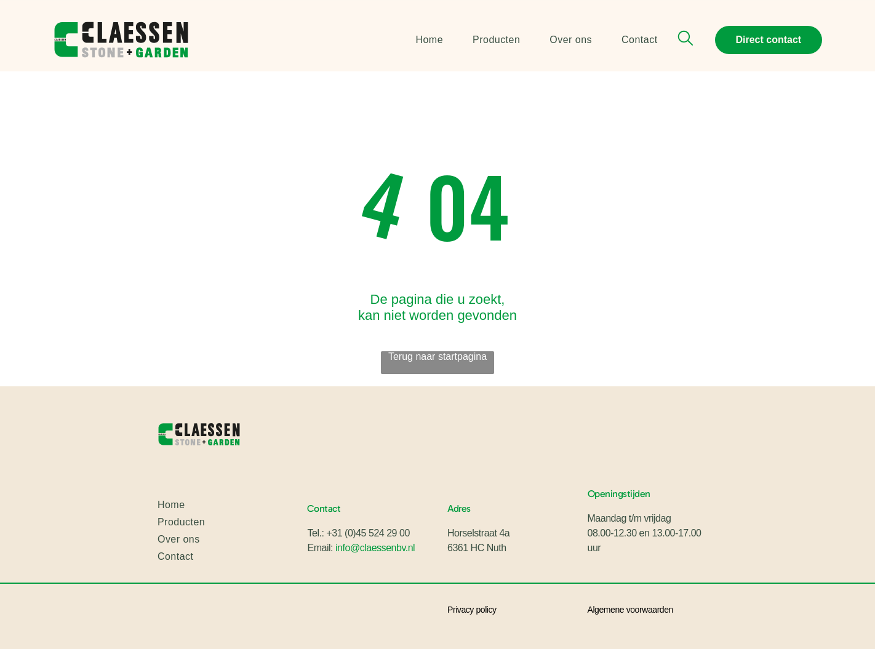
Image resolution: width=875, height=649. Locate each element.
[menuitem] (414, 39)
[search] (685, 39)
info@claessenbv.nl (375, 548)
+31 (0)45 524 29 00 (367, 533)
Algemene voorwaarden (630, 610)
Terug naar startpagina (437, 356)
